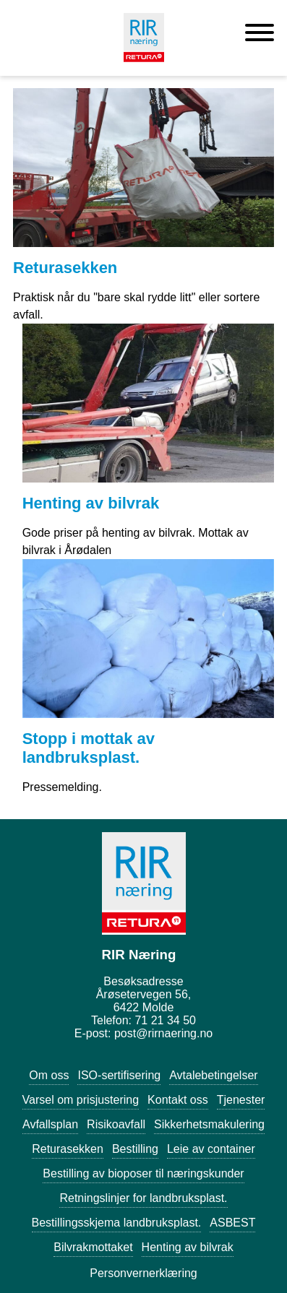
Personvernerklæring (143, 1273)
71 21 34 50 (165, 1020)
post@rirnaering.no (163, 1033)
